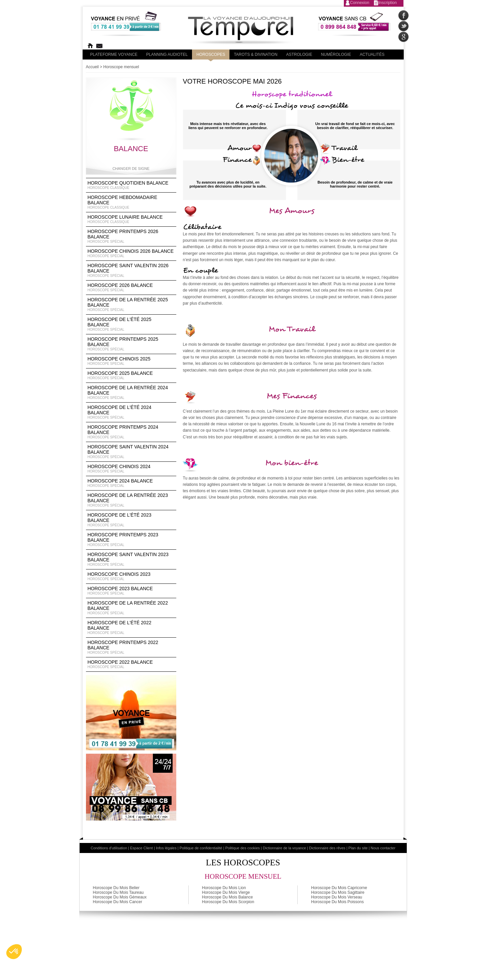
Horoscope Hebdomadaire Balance (131, 202)
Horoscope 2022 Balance (131, 664)
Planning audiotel (167, 54)
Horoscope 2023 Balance (131, 591)
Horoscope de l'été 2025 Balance (131, 324)
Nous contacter (383, 848)
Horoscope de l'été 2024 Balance (131, 412)
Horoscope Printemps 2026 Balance (131, 236)
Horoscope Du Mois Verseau (336, 897)
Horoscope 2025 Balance (131, 375)
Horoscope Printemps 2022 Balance (131, 647)
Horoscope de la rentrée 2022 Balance (131, 608)
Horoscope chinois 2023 (131, 576)
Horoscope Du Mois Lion (224, 887)
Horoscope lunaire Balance (131, 219)
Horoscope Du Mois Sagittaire (337, 892)
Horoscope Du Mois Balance (227, 897)
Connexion (359, 2)
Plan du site (358, 848)
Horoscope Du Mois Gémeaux (120, 897)
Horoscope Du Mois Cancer (117, 901)
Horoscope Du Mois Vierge (226, 892)
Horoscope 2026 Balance (131, 288)
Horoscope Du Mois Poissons (337, 901)
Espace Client (141, 848)
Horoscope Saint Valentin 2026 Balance (131, 270)
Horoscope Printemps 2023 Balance (131, 539)
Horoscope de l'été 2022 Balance (131, 627)
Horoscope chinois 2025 (131, 361)
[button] (14, 952)
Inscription (388, 2)
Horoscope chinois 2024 (131, 469)
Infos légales (166, 848)
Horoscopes (210, 54)
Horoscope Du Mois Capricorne (339, 887)
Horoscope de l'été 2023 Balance (131, 520)
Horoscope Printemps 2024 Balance (131, 432)
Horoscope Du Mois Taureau (118, 892)
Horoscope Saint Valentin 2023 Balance (131, 559)
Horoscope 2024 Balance (131, 483)
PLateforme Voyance (114, 54)
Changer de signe (131, 169)
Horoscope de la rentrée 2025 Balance (131, 304)
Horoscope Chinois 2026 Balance (131, 253)
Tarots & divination (255, 54)
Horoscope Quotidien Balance (131, 185)
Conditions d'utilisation (109, 848)
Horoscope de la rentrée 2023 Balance (131, 500)
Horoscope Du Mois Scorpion (228, 901)
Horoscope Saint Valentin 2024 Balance (131, 451)
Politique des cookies (242, 848)
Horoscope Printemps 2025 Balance (131, 344)
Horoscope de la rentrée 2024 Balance (131, 392)
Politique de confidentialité (201, 848)
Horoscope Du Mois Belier (116, 887)
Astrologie (299, 54)
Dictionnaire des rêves (327, 848)
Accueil (92, 67)
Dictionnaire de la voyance (284, 848)
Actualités (372, 54)
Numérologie (336, 54)
